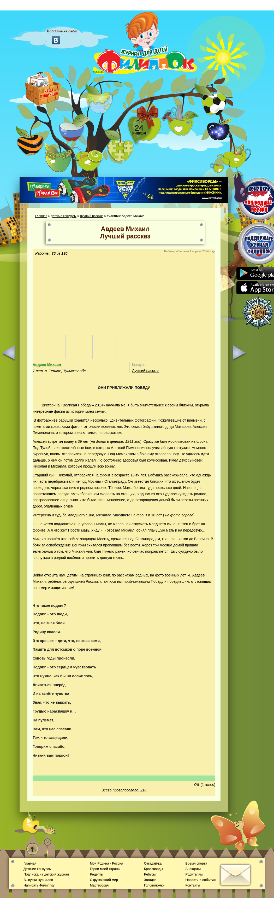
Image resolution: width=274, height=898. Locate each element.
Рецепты (96, 874)
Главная (41, 216)
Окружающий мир (104, 880)
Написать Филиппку (39, 885)
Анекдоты (193, 869)
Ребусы (150, 874)
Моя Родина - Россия (106, 863)
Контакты (192, 885)
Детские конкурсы (63, 216)
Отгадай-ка (153, 863)
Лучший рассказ (91, 216)
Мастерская (99, 885)
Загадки (150, 880)
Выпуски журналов (38, 880)
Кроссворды (153, 869)
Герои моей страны (105, 869)
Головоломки (154, 885)
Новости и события (200, 880)
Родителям (193, 874)
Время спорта (196, 863)
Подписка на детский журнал (46, 874)
